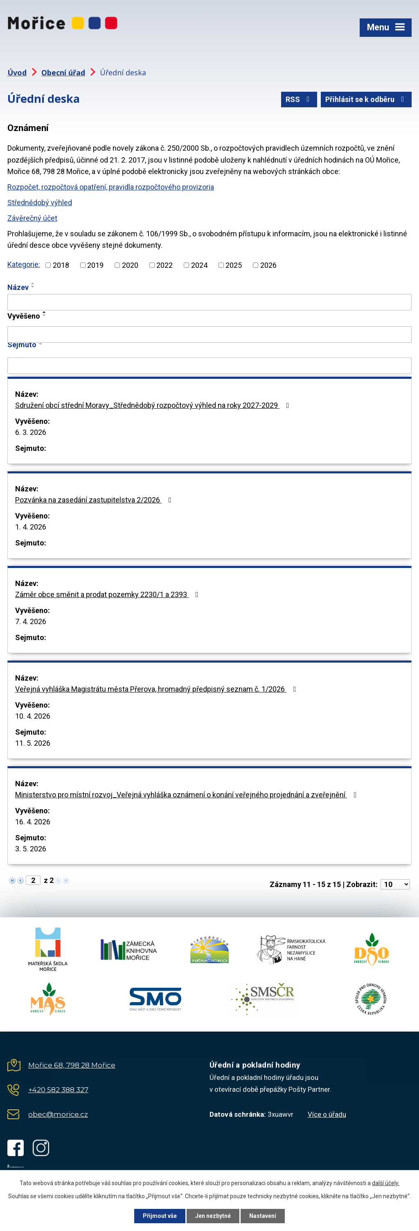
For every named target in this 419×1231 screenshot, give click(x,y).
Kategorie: (23, 264)
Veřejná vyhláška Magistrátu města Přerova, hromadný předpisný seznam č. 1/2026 (157, 689)
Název (18, 287)
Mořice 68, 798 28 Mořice (71, 1065)
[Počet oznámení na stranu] (395, 884)
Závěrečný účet (32, 218)
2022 (164, 265)
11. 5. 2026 (32, 743)
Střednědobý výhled (39, 202)
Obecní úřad (63, 72)
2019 (95, 265)
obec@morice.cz (58, 1114)
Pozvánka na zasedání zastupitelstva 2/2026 (95, 500)
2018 (61, 265)
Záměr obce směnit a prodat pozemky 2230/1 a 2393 (108, 594)
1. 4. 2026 (30, 527)
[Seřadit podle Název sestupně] (33, 286)
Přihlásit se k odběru (366, 99)
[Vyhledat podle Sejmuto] (209, 366)
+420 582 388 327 (58, 1090)
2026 (268, 265)
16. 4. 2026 (32, 821)
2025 (233, 265)
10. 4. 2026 (32, 716)
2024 (199, 265)
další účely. (385, 1183)
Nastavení (262, 1216)
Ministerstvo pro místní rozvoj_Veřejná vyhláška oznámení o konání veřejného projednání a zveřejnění (187, 794)
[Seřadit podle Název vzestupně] (33, 283)
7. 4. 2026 (30, 621)
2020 (130, 265)
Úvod (17, 72)
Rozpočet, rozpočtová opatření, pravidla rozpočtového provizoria (110, 187)
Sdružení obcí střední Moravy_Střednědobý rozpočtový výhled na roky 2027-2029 (154, 405)
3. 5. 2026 (30, 848)
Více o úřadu (327, 1114)
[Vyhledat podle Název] (209, 302)
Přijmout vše (160, 1216)
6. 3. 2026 (30, 432)
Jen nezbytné (213, 1216)
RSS (299, 99)
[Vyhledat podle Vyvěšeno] (209, 334)
